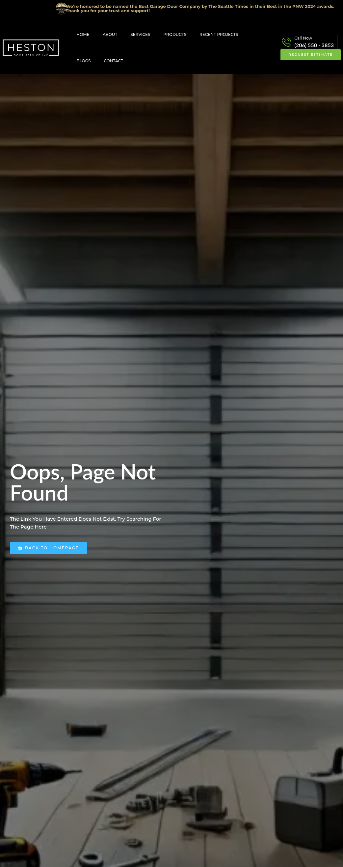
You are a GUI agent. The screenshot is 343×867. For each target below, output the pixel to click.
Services (140, 34)
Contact (113, 60)
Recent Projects (218, 34)
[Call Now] (286, 42)
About (110, 34)
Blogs (84, 60)
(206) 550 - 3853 (314, 45)
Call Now (303, 38)
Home (83, 34)
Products (175, 34)
